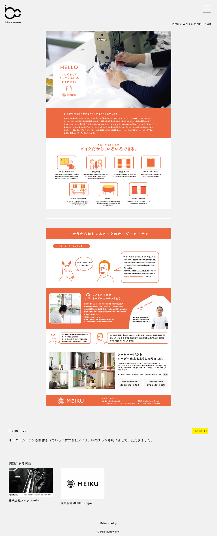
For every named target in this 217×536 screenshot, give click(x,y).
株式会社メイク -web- (24, 500)
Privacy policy (108, 523)
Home (175, 24)
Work (186, 24)
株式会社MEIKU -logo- (76, 503)
